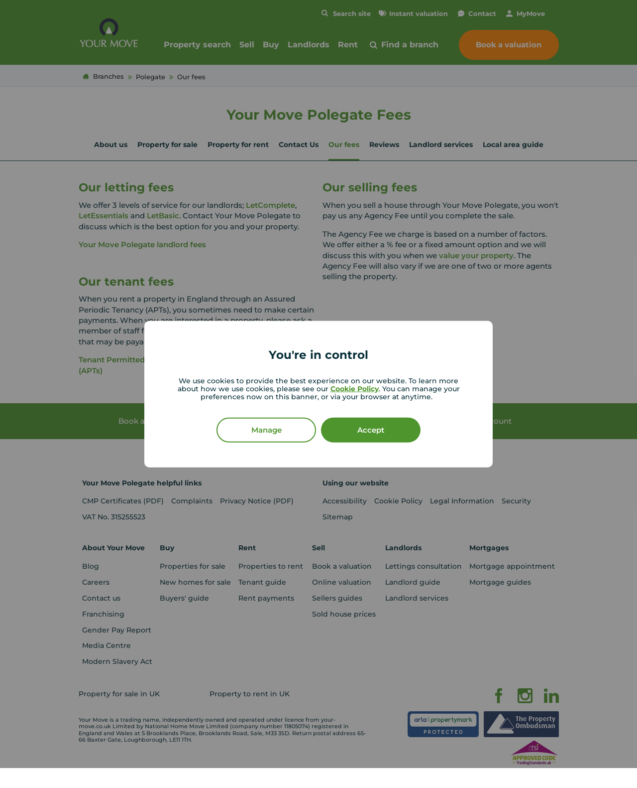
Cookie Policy (354, 388)
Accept (370, 429)
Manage (266, 429)
